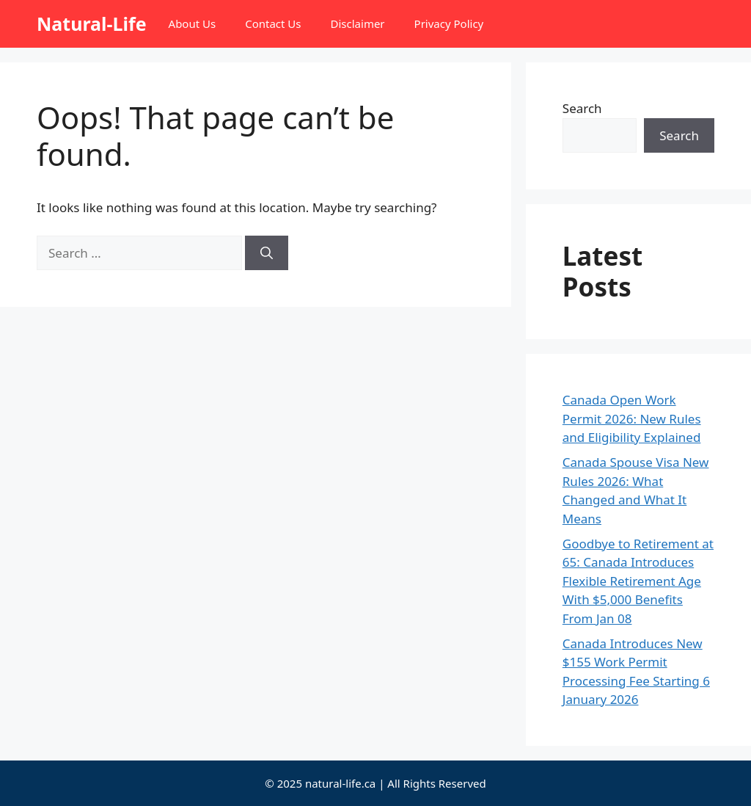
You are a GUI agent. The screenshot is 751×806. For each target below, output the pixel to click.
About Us (192, 23)
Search (582, 108)
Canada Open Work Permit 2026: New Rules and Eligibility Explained (632, 418)
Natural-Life (92, 23)
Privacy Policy (449, 23)
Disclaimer (358, 23)
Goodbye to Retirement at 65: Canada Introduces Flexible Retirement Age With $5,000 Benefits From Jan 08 (638, 581)
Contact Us (273, 23)
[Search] (266, 253)
